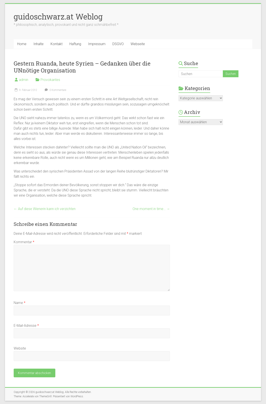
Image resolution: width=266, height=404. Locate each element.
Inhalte (38, 44)
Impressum (96, 44)
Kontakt (56, 44)
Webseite (138, 44)
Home (21, 44)
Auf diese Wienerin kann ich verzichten (45, 209)
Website (20, 348)
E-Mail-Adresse (26, 326)
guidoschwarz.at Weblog (58, 16)
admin (23, 80)
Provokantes (50, 80)
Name (19, 303)
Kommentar (24, 242)
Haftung (75, 44)
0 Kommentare (55, 90)
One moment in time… (151, 209)
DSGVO (118, 44)
